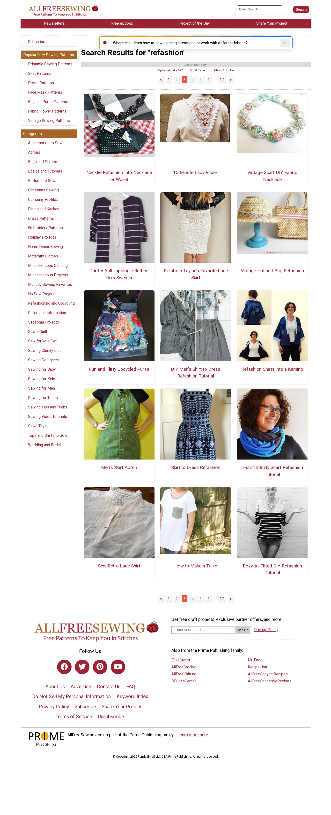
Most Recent (198, 83)
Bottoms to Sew (41, 186)
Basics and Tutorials (45, 177)
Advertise (81, 699)
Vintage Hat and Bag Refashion (272, 284)
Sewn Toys (37, 432)
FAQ (130, 699)
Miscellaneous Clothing (48, 271)
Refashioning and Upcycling (51, 309)
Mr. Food (255, 673)
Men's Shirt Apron (119, 480)
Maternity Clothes (43, 262)
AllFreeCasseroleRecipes (269, 694)
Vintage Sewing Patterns (49, 126)
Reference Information (47, 318)
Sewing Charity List (44, 356)
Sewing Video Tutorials (47, 422)
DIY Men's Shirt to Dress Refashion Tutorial (195, 385)
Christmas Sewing (43, 196)
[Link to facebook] (64, 679)
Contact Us (108, 699)
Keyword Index (132, 709)
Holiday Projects (42, 243)
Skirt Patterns (39, 79)
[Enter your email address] (203, 642)
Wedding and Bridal (44, 450)
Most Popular (224, 83)
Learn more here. (193, 747)
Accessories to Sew (45, 148)
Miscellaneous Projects (48, 281)
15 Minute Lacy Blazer (195, 185)
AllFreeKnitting (183, 687)
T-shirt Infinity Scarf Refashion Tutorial (272, 484)
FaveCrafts (180, 673)
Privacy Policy (54, 719)
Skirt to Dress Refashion (195, 480)
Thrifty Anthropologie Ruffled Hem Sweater (119, 287)
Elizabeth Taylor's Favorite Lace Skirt (196, 287)
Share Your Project (122, 719)
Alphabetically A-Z (170, 83)
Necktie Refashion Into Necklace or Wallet (119, 188)
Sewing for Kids (41, 384)
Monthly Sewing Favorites (50, 290)
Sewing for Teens (43, 403)
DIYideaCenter (183, 694)
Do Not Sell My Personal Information (71, 709)
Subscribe (36, 47)
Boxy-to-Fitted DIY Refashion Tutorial (272, 582)
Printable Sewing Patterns (50, 70)
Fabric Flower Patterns (47, 117)
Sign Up (242, 643)
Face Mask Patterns (45, 98)
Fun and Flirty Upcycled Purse (119, 382)
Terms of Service (73, 729)
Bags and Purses (42, 167)
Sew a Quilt (37, 337)
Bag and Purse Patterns (48, 107)
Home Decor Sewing (45, 252)
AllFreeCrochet (184, 680)
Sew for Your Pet (42, 347)
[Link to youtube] (118, 679)
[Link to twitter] (82, 679)
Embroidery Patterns (45, 233)
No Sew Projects (42, 299)
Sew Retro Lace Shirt (119, 578)
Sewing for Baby (42, 375)
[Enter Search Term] (259, 12)
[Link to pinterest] (100, 679)
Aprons (34, 158)
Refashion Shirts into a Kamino (272, 382)
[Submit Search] (301, 12)
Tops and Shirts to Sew (47, 441)
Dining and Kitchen (43, 214)
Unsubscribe (111, 729)
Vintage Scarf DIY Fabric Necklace (272, 188)
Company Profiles (43, 205)
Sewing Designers (43, 365)
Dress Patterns (41, 88)
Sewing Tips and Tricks (47, 413)
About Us (55, 699)
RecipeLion (257, 680)
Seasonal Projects (43, 328)
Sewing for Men (41, 394)
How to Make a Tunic (195, 578)
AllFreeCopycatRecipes (268, 687)
